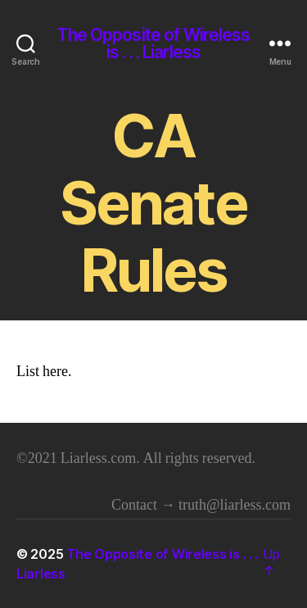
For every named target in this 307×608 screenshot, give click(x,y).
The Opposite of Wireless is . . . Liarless (153, 43)
